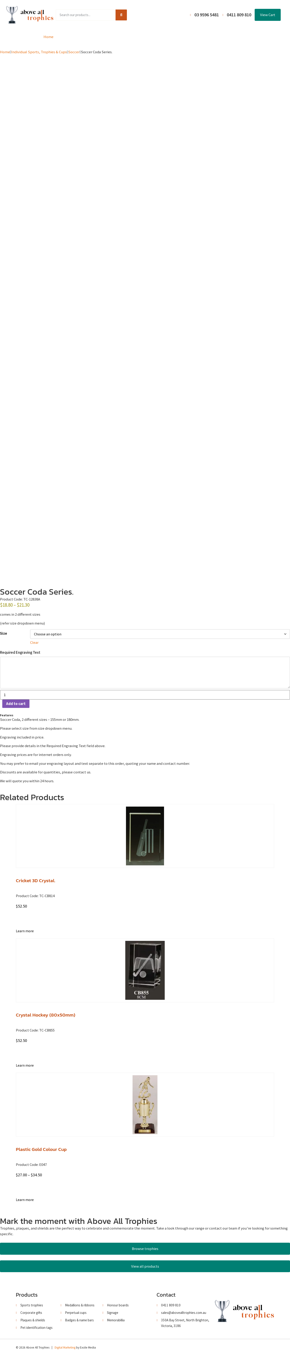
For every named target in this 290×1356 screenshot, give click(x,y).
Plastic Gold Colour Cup (41, 1149)
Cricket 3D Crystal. (35, 880)
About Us (142, 36)
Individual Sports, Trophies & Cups (39, 51)
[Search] (121, 15)
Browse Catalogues (111, 36)
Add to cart (16, 703)
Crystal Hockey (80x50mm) (45, 1014)
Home (48, 36)
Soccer (74, 51)
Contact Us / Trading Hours (224, 36)
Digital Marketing (65, 1347)
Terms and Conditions (177, 36)
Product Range (75, 36)
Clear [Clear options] (34, 642)
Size (3, 633)
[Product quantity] (145, 695)
